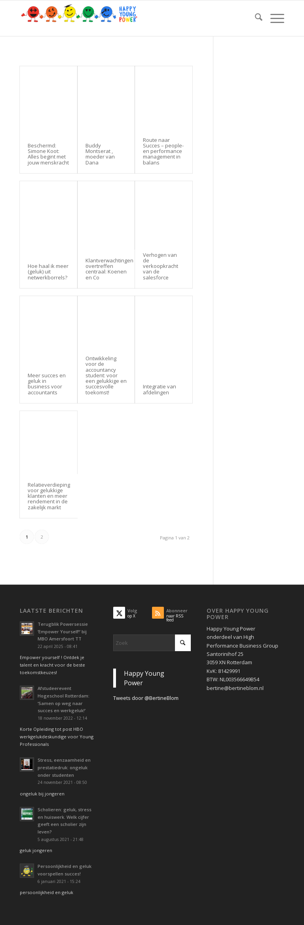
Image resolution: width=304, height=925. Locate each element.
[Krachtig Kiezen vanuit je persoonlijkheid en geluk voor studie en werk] (79, 18)
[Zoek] (254, 18)
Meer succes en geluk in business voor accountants (47, 384)
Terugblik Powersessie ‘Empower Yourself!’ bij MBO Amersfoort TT (63, 631)
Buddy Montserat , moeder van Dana (100, 154)
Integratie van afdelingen (159, 389)
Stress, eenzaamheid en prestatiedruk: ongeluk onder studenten (64, 767)
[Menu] (273, 18)
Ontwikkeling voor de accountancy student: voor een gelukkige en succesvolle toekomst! (106, 375)
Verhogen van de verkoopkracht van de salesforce (160, 266)
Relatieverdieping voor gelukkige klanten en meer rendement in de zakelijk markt (49, 496)
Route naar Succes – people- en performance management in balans (163, 151)
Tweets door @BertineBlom (146, 697)
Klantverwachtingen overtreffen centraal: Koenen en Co (109, 269)
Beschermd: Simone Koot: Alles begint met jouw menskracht (48, 154)
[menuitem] (254, 18)
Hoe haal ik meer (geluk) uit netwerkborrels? (48, 271)
